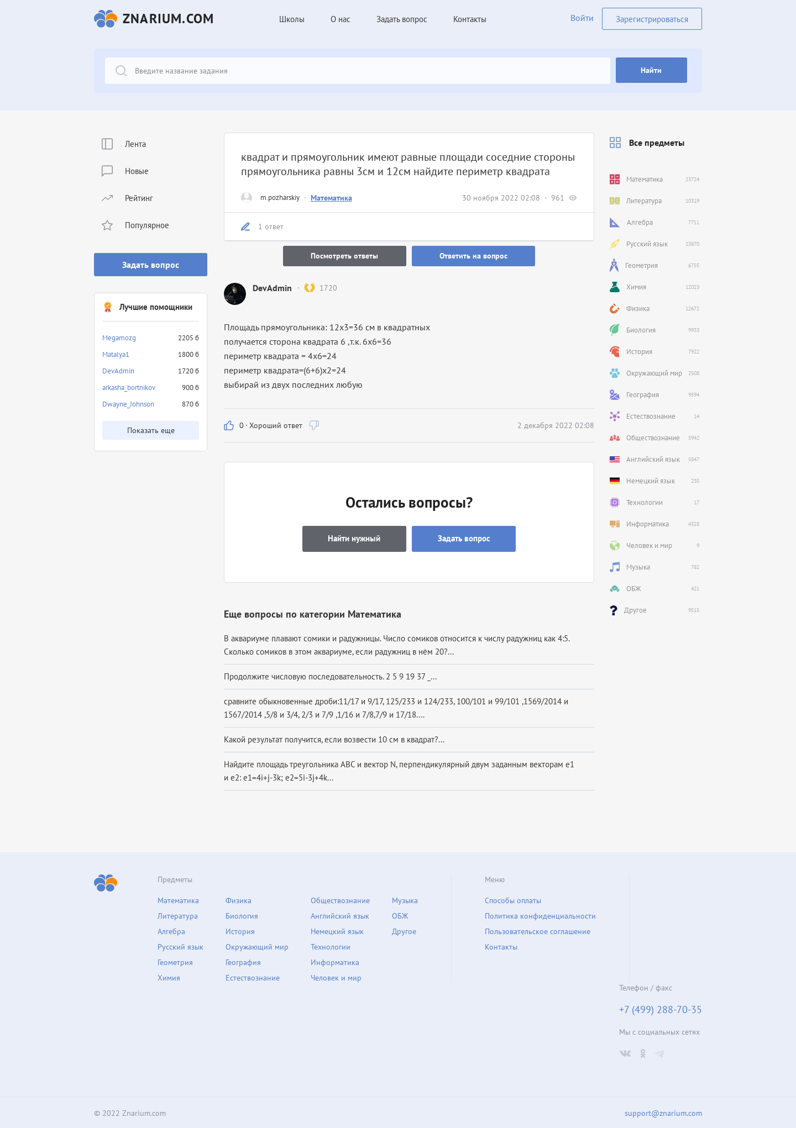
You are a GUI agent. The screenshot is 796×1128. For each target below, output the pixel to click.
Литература (178, 914)
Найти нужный (353, 537)
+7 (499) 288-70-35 (660, 1008)
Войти (580, 18)
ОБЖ (400, 914)
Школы (290, 19)
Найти (653, 70)
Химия (169, 976)
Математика (331, 198)
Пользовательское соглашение (537, 930)
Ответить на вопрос (475, 256)
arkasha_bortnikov (128, 387)
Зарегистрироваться (652, 18)
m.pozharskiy (280, 197)
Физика (239, 899)
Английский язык (340, 914)
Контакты (468, 19)
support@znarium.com (663, 1112)
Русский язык (180, 945)
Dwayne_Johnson (128, 404)
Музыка (405, 899)
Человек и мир (336, 976)
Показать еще (151, 430)
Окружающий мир (257, 945)
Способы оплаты (513, 899)
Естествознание (253, 976)
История (240, 930)
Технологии (330, 945)
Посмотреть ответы (344, 256)
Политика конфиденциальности (540, 914)
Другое (404, 930)
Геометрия (175, 961)
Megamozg (119, 337)
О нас (339, 19)
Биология (242, 914)
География (243, 961)
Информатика (335, 961)
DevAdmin (118, 371)
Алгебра (171, 930)
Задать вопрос (150, 264)
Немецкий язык (337, 930)
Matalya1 (115, 354)
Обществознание (340, 899)
